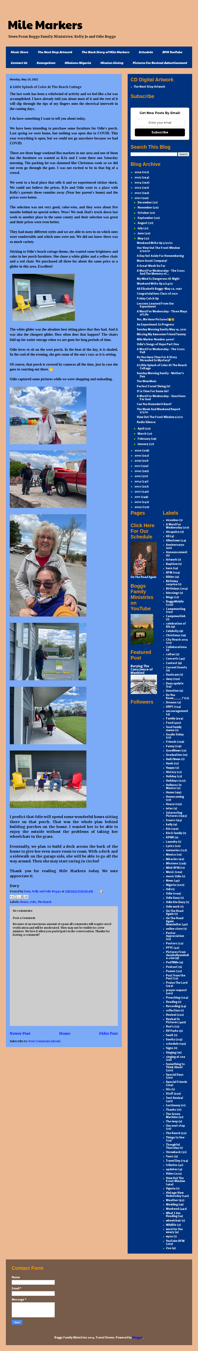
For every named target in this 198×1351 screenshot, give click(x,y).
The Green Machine (173, 1116)
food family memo (174, 729)
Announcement (176, 552)
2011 (137, 497)
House (24, 902)
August (143, 223)
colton (170, 654)
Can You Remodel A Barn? (154, 404)
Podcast (172, 967)
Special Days (175, 1074)
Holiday (171, 776)
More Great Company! (152, 261)
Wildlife (171, 1225)
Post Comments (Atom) (44, 1041)
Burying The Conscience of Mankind (142, 670)
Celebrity (172, 631)
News (169, 880)
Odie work (173, 906)
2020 (138, 450)
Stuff (169, 1093)
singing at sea (175, 1057)
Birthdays (173, 588)
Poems (171, 971)
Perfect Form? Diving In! (153, 386)
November (145, 207)
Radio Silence (146, 422)
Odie (33, 902)
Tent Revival (174, 1098)
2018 (138, 460)
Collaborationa (176, 647)
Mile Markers (45, 24)
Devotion (172, 690)
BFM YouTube (172, 52)
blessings (172, 593)
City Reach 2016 (177, 639)
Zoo (168, 1248)
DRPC (170, 707)
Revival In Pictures (173, 1021)
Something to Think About (175, 1066)
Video (170, 1173)
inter (169, 808)
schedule (172, 1044)
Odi (168, 889)
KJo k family (174, 833)
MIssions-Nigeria (78, 62)
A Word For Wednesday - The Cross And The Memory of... (161, 273)
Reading (171, 1002)
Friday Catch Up (148, 298)
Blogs (170, 597)
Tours (170, 1156)
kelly (169, 824)
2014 (138, 481)
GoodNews (173, 750)
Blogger (137, 1337)
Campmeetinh (175, 616)
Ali (167, 536)
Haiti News (173, 759)
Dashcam (172, 674)
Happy (170, 768)
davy (169, 679)
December (145, 202)
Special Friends (176, 1082)
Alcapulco (173, 532)
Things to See (175, 1137)
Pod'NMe (172, 962)
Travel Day (173, 1161)
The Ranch (44, 902)
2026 (138, 172)
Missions (172, 863)
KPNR (170, 837)
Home (64, 1033)
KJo (168, 829)
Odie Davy (173, 898)
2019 (138, 455)
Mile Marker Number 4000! (155, 339)
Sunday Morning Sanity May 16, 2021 (161, 329)
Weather (172, 1200)
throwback (173, 1152)
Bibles (170, 577)
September (146, 218)
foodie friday (175, 734)
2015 (137, 476)
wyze (169, 1236)
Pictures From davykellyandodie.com (177, 955)
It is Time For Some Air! (153, 391)
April (141, 428)
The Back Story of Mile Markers (105, 52)
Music (170, 872)
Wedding (172, 1204)
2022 (138, 193)
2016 (138, 471)
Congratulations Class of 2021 (157, 293)
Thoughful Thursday (173, 1146)
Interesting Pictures (174, 815)
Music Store (19, 52)
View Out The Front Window (175, 1180)
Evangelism (46, 62)
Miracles (172, 859)
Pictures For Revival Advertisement (160, 62)
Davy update (175, 683)
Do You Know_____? (175, 697)
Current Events (176, 667)
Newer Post (20, 1033)
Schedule (146, 52)
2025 (138, 177)
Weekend (172, 1209)
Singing (171, 1052)
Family (170, 718)
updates (172, 1169)
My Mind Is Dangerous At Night (158, 279)
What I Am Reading (173, 1215)
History (171, 772)
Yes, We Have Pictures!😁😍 (155, 319)
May (141, 238)
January (143, 444)
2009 (138, 507)
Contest (171, 663)
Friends (171, 742)
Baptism (172, 564)
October (144, 213)
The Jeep (172, 1121)
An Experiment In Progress (155, 324)
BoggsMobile (175, 601)
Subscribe (159, 132)
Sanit (169, 1035)
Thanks (171, 1109)
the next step (175, 1125)
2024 (138, 182)
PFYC (169, 948)
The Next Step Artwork (55, 52)
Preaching (173, 997)
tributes (171, 1165)
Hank (169, 763)
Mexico (171, 854)
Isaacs (171, 820)
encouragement (177, 711)
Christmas (173, 635)
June (141, 233)
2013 (138, 486)
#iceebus (172, 520)
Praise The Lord (176, 983)
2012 (137, 491)
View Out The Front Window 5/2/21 (160, 417)
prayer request (176, 990)
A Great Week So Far (151, 266)
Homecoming (175, 796)
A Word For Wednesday (174, 526)
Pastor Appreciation (175, 935)
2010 (138, 502)
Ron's (170, 1026)
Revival (171, 1015)
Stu (168, 1089)
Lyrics (170, 846)
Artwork (171, 559)
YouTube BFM (175, 1241)
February (144, 439)
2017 (137, 466)
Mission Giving (111, 62)
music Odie (173, 876)
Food (169, 723)
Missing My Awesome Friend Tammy (161, 334)
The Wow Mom (146, 381)
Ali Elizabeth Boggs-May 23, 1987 (159, 289)
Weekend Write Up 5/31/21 (155, 243)
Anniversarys (175, 545)
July (140, 228)
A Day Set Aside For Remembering (160, 256)
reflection (173, 1010)
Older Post (108, 1033)
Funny (170, 746)
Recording (173, 1006)
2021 (137, 198)
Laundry (171, 841)
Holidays (172, 780)
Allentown (173, 540)
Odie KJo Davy (175, 902)
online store (174, 929)
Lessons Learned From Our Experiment (155, 305)
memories (173, 850)
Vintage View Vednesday (175, 1195)
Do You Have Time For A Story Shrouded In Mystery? (157, 359)
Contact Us (19, 62)
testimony (173, 1105)
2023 (138, 187)
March (142, 433)
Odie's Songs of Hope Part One (158, 344)
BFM (169, 572)
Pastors (171, 943)
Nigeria (171, 885)
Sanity (170, 1039)
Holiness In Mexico (174, 787)
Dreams (171, 702)
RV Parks (172, 1031)
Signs (169, 1048)
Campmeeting (175, 609)
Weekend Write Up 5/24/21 (155, 283)
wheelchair (173, 1220)
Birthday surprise (172, 583)
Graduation (174, 755)
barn (169, 568)
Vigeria (171, 1188)
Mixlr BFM (173, 868)
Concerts (172, 658)
